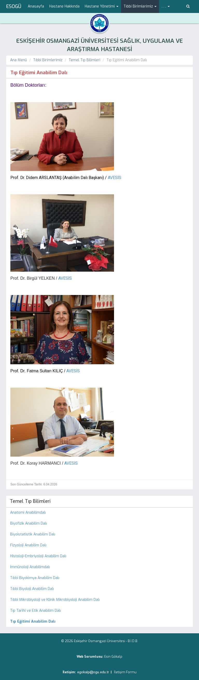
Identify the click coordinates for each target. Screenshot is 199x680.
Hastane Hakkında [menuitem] (64, 6)
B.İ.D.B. (133, 641)
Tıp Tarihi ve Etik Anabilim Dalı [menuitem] (35, 610)
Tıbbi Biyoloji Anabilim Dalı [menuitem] (32, 588)
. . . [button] (166, 6)
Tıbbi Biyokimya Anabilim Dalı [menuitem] (34, 577)
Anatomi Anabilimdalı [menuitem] (28, 512)
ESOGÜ (13, 6)
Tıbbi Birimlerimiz (47, 60)
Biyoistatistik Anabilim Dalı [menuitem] (32, 534)
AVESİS (114, 177)
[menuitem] (99, 621)
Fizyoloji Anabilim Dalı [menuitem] (28, 545)
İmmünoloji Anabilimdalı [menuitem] (30, 567)
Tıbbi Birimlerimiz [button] (140, 6)
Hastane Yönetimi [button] (101, 6)
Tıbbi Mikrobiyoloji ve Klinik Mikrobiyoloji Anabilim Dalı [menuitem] (55, 599)
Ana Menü (18, 60)
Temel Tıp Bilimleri (84, 60)
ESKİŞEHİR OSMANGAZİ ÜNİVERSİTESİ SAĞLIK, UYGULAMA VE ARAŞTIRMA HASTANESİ (99, 45)
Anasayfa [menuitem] (36, 6)
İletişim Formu (125, 672)
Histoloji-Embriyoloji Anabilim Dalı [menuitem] (38, 556)
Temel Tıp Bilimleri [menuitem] (30, 501)
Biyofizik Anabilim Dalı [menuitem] (28, 523)
